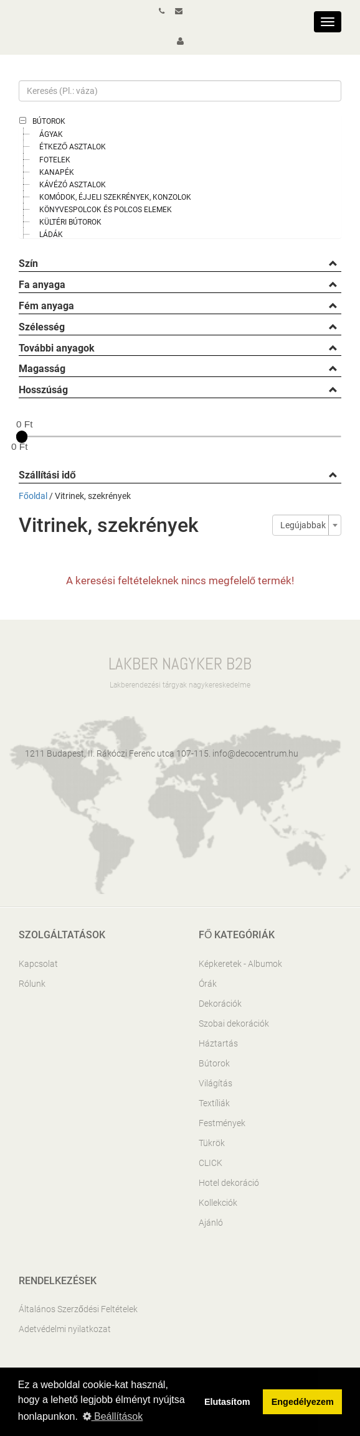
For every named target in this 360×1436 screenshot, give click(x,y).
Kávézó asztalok (72, 184)
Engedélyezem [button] (303, 1402)
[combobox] (306, 525)
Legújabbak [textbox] (303, 525)
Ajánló (211, 1223)
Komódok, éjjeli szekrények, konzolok (115, 197)
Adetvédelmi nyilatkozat (65, 1329)
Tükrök (212, 1143)
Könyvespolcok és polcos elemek (105, 209)
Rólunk (32, 984)
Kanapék (56, 172)
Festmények (222, 1123)
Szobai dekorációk (234, 1023)
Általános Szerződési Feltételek (78, 1309)
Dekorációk (220, 1004)
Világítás (215, 1083)
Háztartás (218, 1043)
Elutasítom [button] (227, 1402)
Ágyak (51, 134)
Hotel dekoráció (229, 1183)
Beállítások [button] (113, 1416)
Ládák (51, 234)
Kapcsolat (38, 964)
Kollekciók (218, 1203)
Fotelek (54, 160)
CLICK (210, 1163)
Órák (208, 984)
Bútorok (48, 121)
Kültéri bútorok (70, 222)
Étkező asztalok (72, 146)
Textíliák (214, 1103)
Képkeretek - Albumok (240, 964)
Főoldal (33, 496)
